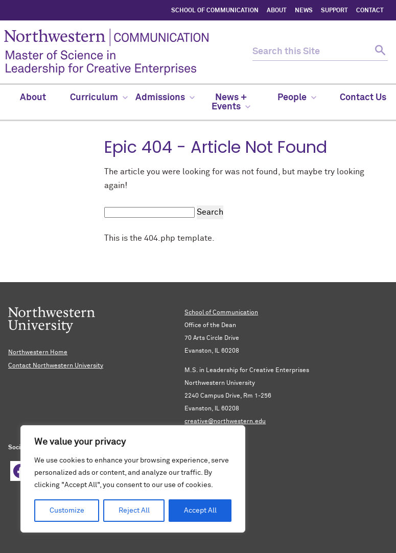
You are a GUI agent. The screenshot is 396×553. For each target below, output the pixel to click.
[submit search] (379, 52)
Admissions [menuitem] (165, 97)
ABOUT (277, 11)
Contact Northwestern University (55, 366)
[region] (132, 479)
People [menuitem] (296, 97)
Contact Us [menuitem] (363, 97)
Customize (67, 510)
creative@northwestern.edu (225, 422)
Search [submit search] (210, 212)
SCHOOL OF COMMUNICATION (215, 11)
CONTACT (370, 11)
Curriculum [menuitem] (99, 97)
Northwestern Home (37, 353)
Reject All (134, 510)
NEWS (304, 11)
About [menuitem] (33, 97)
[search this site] (311, 52)
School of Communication (221, 313)
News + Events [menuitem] (231, 102)
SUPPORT (334, 11)
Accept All (200, 510)
